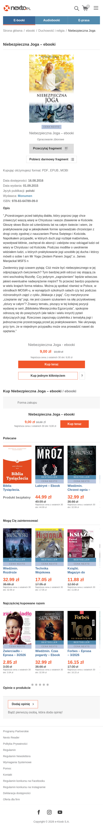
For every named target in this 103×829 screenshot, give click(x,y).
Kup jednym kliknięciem (48, 375)
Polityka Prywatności (15, 743)
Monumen (25, 195)
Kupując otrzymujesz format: (22, 170)
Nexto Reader (11, 737)
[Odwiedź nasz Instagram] (49, 812)
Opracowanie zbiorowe (50, 139)
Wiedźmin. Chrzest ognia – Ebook (79, 489)
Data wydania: (13, 185)
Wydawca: (10, 195)
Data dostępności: (15, 180)
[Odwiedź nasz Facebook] (39, 812)
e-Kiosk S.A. (62, 821)
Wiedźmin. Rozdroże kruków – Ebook (14, 572)
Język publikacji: (14, 190)
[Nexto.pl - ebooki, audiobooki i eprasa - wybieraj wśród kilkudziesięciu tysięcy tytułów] (17, 8)
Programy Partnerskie (16, 731)
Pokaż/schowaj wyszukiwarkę (77, 8)
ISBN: (7, 201)
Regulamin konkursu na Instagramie (24, 787)
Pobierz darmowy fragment (48, 159)
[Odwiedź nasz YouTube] (60, 812)
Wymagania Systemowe (17, 762)
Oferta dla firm (11, 799)
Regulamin (9, 749)
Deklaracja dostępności (17, 793)
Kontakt (7, 774)
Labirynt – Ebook (47, 485)
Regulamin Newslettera (17, 756)
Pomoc (7, 768)
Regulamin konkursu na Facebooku (24, 780)
